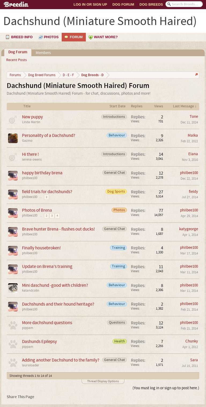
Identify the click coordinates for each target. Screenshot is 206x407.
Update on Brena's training (47, 266)
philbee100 (29, 178)
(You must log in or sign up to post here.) (166, 388)
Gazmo (27, 141)
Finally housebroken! (41, 248)
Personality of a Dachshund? (48, 135)
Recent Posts (16, 60)
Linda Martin (31, 122)
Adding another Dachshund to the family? (60, 360)
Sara (194, 360)
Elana (193, 154)
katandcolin (30, 290)
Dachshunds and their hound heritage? (58, 304)
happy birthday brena (42, 173)
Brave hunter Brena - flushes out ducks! (58, 229)
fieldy (193, 191)
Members (43, 52)
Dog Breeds (151, 4)
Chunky (191, 341)
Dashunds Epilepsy (39, 341)
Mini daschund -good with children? (55, 285)
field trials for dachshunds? (47, 192)
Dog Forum (123, 4)
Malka (193, 135)
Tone (194, 116)
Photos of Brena (37, 210)
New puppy (32, 117)
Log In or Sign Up (90, 4)
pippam (27, 328)
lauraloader (30, 365)
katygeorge (188, 229)
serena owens (32, 159)
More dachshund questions (47, 323)
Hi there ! (30, 154)
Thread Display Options (103, 381)
